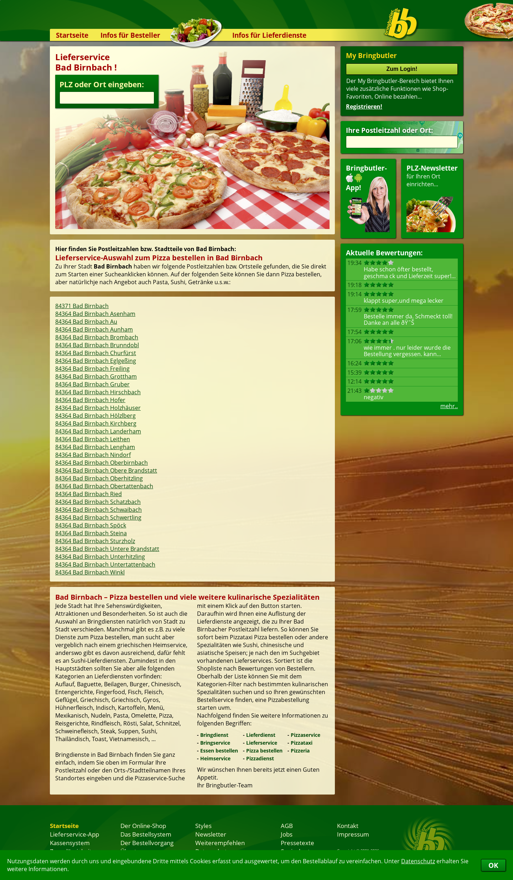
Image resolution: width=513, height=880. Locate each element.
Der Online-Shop (143, 825)
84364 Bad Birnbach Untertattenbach (105, 564)
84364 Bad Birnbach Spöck (90, 525)
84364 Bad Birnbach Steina (91, 533)
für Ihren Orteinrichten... (432, 197)
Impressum (353, 834)
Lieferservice (261, 742)
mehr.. (449, 406)
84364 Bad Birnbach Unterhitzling (100, 557)
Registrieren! (364, 106)
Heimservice (215, 758)
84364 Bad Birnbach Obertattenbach (104, 486)
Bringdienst (214, 734)
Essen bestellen (219, 750)
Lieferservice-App (74, 834)
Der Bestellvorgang (146, 842)
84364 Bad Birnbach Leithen (92, 439)
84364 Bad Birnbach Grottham (96, 376)
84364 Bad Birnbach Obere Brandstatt (106, 470)
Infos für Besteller (130, 35)
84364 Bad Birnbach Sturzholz (95, 541)
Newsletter (210, 834)
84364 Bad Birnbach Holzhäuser (98, 408)
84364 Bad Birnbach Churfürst (95, 353)
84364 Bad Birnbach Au (86, 322)
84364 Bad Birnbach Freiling (92, 369)
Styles (203, 825)
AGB (287, 825)
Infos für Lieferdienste (269, 35)
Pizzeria (300, 750)
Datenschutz (418, 861)
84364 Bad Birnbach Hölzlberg (95, 416)
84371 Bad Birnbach (82, 306)
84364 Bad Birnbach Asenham (95, 314)
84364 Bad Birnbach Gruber (92, 384)
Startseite (72, 35)
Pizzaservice (305, 734)
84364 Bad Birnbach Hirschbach (98, 392)
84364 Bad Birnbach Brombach (96, 337)
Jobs (286, 834)
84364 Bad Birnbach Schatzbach (98, 502)
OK (493, 865)
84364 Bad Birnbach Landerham (98, 431)
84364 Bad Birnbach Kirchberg (95, 423)
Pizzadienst (260, 758)
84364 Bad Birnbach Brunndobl (97, 345)
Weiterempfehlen (220, 842)
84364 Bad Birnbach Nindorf (93, 455)
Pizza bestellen (264, 750)
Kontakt (347, 825)
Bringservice (215, 742)
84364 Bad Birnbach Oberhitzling (99, 478)
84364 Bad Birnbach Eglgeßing (95, 361)
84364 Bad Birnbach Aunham (94, 329)
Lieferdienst (260, 734)
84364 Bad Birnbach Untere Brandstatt (107, 549)
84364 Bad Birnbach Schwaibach (98, 510)
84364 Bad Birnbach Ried (88, 494)
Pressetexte (297, 842)
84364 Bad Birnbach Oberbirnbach (101, 463)
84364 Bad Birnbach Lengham (95, 447)
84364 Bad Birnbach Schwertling (98, 517)
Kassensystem (70, 842)
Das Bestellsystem (145, 834)
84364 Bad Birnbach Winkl (90, 572)
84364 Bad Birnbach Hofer (90, 400)
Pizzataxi (301, 742)
